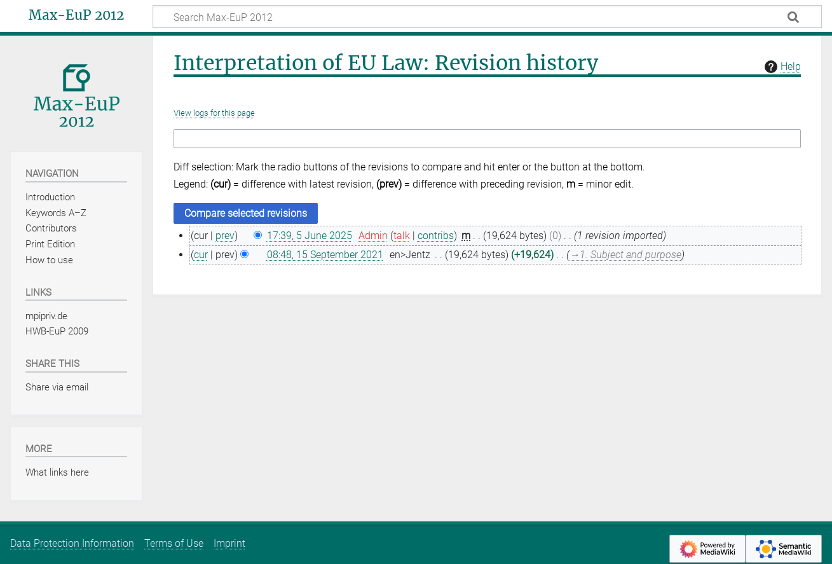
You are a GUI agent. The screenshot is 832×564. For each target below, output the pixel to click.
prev (225, 236)
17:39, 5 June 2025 (309, 236)
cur (201, 255)
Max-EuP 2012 (76, 15)
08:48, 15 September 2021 (325, 255)
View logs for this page (214, 113)
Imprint (229, 543)
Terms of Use (173, 543)
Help (781, 66)
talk (401, 236)
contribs (436, 236)
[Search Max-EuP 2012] (487, 16)
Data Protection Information (72, 543)
